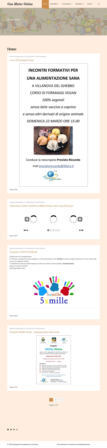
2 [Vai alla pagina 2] (55, 400)
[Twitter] (11, 430)
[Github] (14, 430)
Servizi (43, 202)
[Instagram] (17, 430)
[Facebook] (8, 430)
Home (45, 4)
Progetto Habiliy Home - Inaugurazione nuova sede (34, 331)
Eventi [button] (90, 4)
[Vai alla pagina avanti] (60, 400)
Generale (43, 56)
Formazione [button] (67, 4)
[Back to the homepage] (20, 4)
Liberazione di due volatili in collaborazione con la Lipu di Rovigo (41, 205)
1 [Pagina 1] (51, 400)
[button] (99, 4)
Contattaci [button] (79, 4)
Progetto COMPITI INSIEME (23, 251)
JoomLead (34, 444)
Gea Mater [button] (54, 4)
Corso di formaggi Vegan (22, 60)
